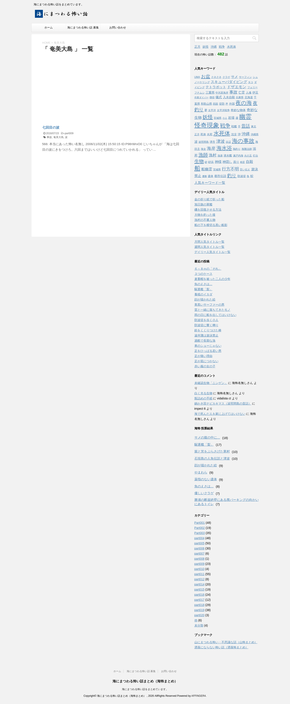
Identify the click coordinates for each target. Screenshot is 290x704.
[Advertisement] (78, 85)
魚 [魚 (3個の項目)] (248, 176)
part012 (199, 579)
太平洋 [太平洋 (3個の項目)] (212, 110)
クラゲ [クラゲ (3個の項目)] (226, 77)
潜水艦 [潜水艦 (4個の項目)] (228, 155)
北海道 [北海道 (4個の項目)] (249, 97)
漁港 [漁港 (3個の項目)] (220, 155)
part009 (69, 133)
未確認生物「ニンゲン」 (210, 383)
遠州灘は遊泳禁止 (206, 335)
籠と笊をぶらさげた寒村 (212, 451)
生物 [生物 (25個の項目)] (199, 161)
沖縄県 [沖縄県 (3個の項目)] (254, 134)
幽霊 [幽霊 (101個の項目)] (245, 116)
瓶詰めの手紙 (203, 398)
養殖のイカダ (203, 294)
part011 (199, 574)
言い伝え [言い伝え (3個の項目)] (245, 169)
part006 (199, 548)
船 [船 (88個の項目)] (197, 168)
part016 (199, 594)
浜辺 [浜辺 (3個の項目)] (228, 141)
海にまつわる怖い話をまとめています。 (145, 689)
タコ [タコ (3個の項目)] (250, 82)
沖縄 (214, 46)
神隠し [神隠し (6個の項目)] (227, 162)
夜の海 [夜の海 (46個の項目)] (244, 103)
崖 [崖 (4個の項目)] (237, 117)
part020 (199, 615)
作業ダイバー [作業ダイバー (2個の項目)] (201, 97)
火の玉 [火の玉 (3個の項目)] (248, 155)
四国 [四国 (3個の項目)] (215, 103)
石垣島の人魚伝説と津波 (212, 458)
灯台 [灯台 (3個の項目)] (255, 155)
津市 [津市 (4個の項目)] (212, 141)
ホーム (48, 27)
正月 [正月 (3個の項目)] (197, 134)
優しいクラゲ (204, 493)
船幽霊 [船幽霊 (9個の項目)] (206, 169)
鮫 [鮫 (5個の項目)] (251, 176)
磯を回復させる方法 (207, 209)
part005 (199, 543)
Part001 (199, 522)
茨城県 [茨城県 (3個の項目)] (217, 169)
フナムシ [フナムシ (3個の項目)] (199, 92)
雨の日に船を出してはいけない (215, 315)
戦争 (222, 46)
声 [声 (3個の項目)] (226, 103)
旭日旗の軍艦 (203, 204)
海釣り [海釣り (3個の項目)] (236, 148)
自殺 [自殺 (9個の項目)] (249, 162)
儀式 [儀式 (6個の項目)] (218, 97)
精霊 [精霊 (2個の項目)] (242, 162)
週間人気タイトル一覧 (209, 247)
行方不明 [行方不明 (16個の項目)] (230, 169)
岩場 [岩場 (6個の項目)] (231, 117)
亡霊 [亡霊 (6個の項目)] (241, 92)
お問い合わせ (117, 27)
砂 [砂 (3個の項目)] (206, 162)
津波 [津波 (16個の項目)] (220, 141)
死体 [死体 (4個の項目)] (203, 134)
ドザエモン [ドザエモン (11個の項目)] (236, 87)
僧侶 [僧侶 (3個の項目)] (212, 97)
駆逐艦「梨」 (203, 289)
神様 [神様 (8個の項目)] (218, 162)
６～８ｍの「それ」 (207, 268)
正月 (197, 46)
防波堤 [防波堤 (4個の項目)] (241, 176)
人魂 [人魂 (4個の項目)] (248, 92)
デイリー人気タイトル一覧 (212, 252)
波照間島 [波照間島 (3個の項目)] (203, 141)
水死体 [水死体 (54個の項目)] (221, 133)
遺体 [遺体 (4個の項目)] (210, 176)
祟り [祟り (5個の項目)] (236, 162)
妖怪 (206, 46)
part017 (199, 599)
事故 (49, 137)
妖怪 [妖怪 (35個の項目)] (208, 117)
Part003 (199, 533)
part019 (199, 610)
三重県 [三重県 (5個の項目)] (210, 92)
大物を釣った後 (204, 214)
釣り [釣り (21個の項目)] (231, 175)
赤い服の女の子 (204, 366)
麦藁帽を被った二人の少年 (212, 279)
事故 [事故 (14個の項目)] (233, 92)
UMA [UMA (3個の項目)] (197, 77)
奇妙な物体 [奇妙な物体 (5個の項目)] (238, 110)
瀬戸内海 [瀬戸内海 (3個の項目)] (238, 155)
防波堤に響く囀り (206, 325)
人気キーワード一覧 (209, 183)
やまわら (200, 472)
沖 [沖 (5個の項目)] (239, 134)
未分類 (198, 625)
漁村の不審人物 (204, 220)
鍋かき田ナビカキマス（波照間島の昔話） (222, 403)
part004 (199, 538)
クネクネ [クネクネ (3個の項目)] (216, 77)
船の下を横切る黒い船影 (210, 225)
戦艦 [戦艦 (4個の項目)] (234, 126)
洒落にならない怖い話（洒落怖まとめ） (221, 647)
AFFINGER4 (198, 695)
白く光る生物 (203, 393)
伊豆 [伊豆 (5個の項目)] (255, 92)
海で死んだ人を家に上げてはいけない (219, 413)
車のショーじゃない (207, 345)
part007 (199, 553)
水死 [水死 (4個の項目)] (209, 134)
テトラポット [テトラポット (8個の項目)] (216, 87)
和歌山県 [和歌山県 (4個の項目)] (206, 103)
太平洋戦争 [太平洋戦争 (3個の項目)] (223, 110)
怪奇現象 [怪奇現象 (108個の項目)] (206, 125)
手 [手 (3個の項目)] (239, 126)
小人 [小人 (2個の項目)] (224, 118)
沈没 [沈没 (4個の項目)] (234, 134)
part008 (199, 558)
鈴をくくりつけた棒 (207, 330)
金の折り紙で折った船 (209, 199)
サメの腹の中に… (207, 437)
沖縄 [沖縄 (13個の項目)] (246, 134)
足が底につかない (206, 361)
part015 (199, 589)
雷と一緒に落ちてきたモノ (212, 309)
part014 (199, 584)
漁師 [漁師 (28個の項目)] (203, 155)
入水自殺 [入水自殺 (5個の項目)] (229, 97)
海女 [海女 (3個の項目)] (203, 148)
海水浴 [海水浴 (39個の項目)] (224, 148)
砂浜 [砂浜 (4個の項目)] (211, 162)
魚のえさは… (203, 284)
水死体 (231, 46)
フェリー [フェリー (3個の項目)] (252, 87)
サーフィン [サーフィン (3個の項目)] (245, 77)
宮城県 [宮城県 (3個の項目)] (217, 117)
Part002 (199, 528)
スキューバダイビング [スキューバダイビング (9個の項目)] (229, 82)
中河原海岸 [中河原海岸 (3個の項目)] (221, 92)
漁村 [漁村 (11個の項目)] (212, 155)
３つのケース (203, 273)
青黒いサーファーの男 (209, 304)
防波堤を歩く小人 (206, 320)
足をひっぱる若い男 (207, 351)
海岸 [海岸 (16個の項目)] (211, 148)
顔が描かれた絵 (204, 299)
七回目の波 (50, 127)
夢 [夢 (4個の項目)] (205, 110)
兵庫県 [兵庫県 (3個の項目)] (239, 97)
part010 (199, 569)
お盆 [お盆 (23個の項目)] (205, 76)
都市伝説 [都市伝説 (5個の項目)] (220, 176)
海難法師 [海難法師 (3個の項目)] (247, 148)
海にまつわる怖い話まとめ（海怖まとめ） (145, 681)
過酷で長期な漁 (204, 340)
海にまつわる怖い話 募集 (83, 27)
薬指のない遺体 (205, 479)
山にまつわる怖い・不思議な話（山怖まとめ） (225, 642)
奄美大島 (58, 137)
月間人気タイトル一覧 (209, 241)
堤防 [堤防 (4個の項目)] (222, 103)
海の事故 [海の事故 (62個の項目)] (243, 141)
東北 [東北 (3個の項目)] (253, 126)
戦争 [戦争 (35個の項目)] (225, 125)
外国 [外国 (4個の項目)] (232, 103)
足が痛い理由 (203, 356)
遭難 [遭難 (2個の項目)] (204, 176)
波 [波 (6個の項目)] (196, 141)
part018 (199, 605)
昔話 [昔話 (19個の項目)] (245, 125)
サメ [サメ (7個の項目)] (234, 77)
